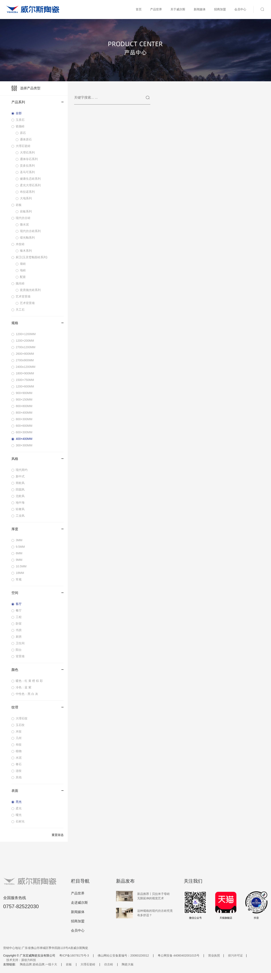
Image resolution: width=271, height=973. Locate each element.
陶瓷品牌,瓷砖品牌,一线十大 (38, 964)
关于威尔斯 (177, 9)
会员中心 (240, 9)
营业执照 (214, 955)
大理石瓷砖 (87, 964)
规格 (37, 323)
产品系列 (37, 102)
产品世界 (156, 9)
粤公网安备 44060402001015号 (178, 955)
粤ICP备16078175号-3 (74, 955)
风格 (37, 459)
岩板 (69, 964)
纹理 (37, 707)
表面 (37, 790)
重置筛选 (58, 835)
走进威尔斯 (79, 902)
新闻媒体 (200, 9)
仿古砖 (108, 964)
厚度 (37, 529)
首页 (139, 9)
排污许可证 (235, 955)
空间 (37, 593)
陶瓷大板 (128, 964)
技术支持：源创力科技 (21, 960)
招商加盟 (220, 9)
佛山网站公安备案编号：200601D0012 (123, 955)
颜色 (37, 669)
